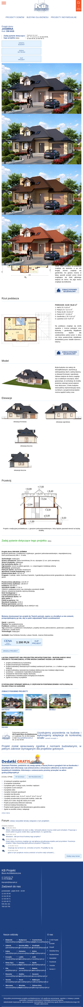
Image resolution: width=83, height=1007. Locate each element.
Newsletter (53, 943)
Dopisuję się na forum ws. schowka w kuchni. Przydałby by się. (30, 833)
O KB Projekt (53, 925)
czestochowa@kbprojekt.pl (33, 927)
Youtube (52, 950)
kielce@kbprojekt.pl (33, 938)
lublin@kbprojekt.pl (20, 944)
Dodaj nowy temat (73, 841)
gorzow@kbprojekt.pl (20, 932)
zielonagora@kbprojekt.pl (33, 972)
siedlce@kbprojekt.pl (20, 961)
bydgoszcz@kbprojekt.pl (20, 927)
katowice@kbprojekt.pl (20, 938)
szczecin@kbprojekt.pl (33, 961)
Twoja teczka (78, 6)
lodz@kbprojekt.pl (33, 944)
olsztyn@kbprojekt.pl (20, 950)
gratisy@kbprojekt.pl (10, 757)
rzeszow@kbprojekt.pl (7, 961)
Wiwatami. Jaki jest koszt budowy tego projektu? (23, 821)
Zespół (51, 932)
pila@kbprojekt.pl (7, 955)
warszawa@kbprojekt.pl (7, 972)
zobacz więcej (6, 798)
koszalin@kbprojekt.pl (7, 944)
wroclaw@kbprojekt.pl (20, 972)
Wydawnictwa (54, 939)
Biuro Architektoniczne (11, 858)
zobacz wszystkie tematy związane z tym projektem (29, 806)
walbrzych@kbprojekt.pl (33, 967)
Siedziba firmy (54, 936)
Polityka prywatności (31, 997)
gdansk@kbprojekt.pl (7, 932)
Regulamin (44, 997)
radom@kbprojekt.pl (33, 955)
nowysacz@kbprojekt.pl (7, 950)
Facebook (52, 947)
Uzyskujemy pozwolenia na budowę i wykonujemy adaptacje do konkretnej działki (59, 720)
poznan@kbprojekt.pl (20, 955)
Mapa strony (54, 997)
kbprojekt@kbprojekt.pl (25, 723)
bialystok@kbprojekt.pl (7, 927)
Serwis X (52, 954)
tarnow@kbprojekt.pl (7, 967)
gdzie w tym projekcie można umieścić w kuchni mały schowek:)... (31, 837)
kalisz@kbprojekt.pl (7, 938)
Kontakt (51, 928)
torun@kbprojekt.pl (20, 967)
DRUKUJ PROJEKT (10, 636)
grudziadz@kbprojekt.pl (33, 932)
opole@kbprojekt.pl (33, 950)
